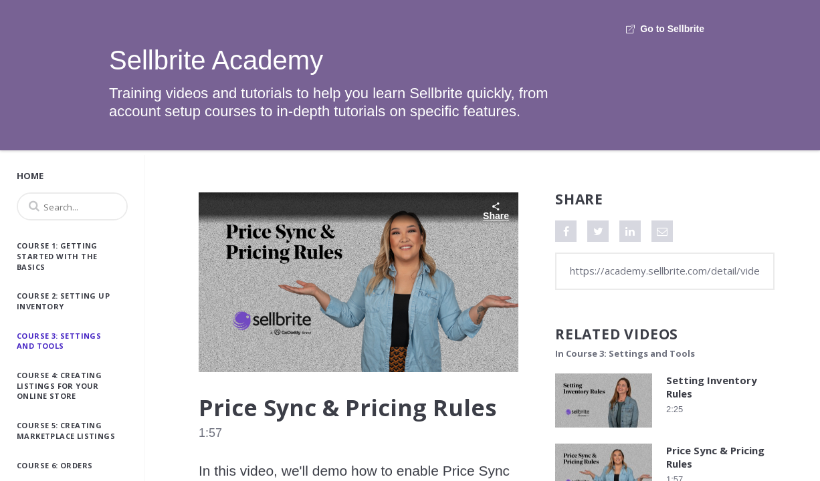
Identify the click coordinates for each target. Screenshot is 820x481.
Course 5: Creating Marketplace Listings (66, 430)
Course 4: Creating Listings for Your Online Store (59, 385)
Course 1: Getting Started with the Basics (57, 255)
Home (30, 176)
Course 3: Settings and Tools (59, 341)
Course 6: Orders (54, 465)
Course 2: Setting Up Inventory (63, 301)
